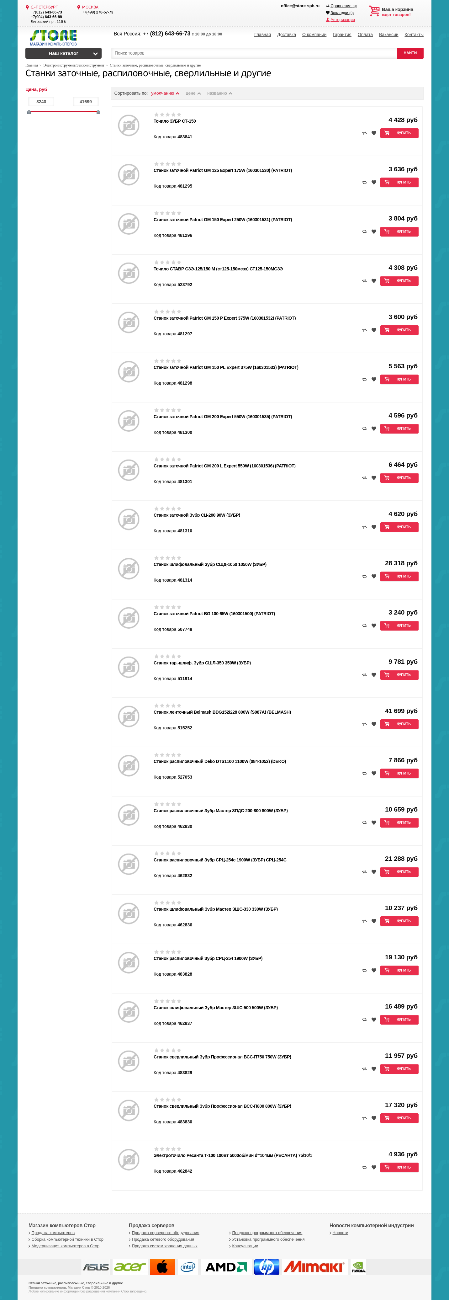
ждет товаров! (403, 12)
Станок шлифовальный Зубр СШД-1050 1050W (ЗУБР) (210, 564)
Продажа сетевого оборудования (160, 1239)
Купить (404, 133)
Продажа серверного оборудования (163, 1232)
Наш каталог (63, 53)
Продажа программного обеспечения (265, 1232)
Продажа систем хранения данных (162, 1246)
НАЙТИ (410, 53)
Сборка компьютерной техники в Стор (65, 1239)
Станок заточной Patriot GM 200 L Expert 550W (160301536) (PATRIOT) (225, 466)
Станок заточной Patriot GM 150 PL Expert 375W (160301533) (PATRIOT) (226, 367)
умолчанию (165, 93)
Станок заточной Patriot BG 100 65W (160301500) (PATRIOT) (214, 613)
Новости (338, 1232)
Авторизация (342, 19)
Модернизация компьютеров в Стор (63, 1246)
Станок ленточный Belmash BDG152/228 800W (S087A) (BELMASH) (222, 712)
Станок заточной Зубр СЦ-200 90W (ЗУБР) (197, 515)
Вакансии (389, 34)
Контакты (413, 34)
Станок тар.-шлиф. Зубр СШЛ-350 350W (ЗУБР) (202, 663)
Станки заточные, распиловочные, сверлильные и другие (148, 74)
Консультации (243, 1246)
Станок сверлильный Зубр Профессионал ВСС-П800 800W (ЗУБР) (222, 1106)
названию (220, 93)
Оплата (365, 34)
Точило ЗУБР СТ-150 (175, 121)
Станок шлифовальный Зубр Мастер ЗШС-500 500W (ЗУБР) (216, 1007)
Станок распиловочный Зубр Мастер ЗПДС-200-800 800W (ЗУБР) (221, 810)
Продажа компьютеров (51, 1232)
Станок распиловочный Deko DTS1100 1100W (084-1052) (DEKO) (220, 761)
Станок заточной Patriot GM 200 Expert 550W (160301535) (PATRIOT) (223, 416)
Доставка (286, 34)
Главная (262, 34)
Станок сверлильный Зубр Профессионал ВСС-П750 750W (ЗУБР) (222, 1057)
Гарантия (342, 34)
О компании (314, 34)
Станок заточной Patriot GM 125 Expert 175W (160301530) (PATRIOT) (223, 170)
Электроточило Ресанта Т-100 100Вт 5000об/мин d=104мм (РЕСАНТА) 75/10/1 (233, 1155)
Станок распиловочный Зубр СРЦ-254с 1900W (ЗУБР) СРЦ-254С (220, 860)
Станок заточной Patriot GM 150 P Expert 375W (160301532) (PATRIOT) (225, 318)
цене (194, 93)
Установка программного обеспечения (266, 1239)
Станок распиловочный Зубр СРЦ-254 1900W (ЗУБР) (208, 958)
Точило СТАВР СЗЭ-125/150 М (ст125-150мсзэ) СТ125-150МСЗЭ (218, 269)
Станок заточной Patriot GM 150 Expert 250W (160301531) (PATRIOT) (223, 219)
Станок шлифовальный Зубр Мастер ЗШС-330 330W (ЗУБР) (216, 909)
